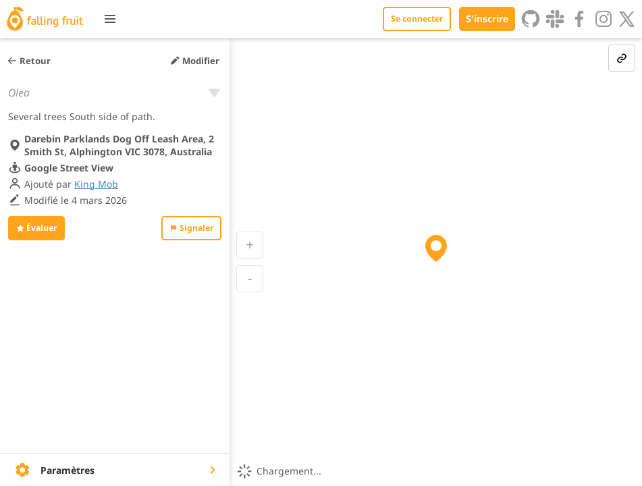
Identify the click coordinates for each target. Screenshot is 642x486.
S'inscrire (487, 18)
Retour (29, 61)
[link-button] (621, 58)
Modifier (194, 61)
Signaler (191, 228)
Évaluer (36, 228)
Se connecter (417, 18)
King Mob (96, 184)
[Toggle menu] (110, 19)
